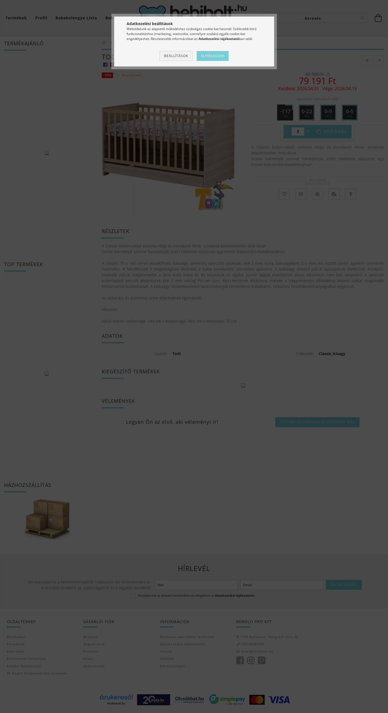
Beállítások (176, 55)
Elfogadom (212, 55)
